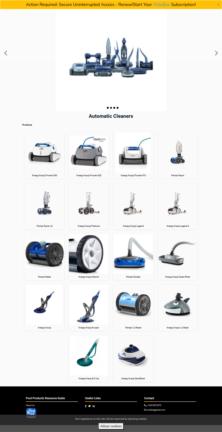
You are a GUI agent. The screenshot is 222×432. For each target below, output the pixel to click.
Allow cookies (111, 426)
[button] (6, 56)
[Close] (218, 4)
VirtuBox (161, 4)
